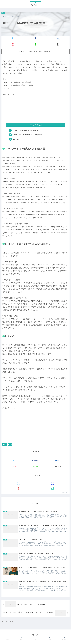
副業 (10, 444)
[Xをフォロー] (18, 484)
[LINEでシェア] (35, 45)
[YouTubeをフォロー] (18, 489)
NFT (5, 444)
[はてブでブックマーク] (58, 39)
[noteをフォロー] (52, 489)
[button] (58, 45)
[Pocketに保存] (13, 45)
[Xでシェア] (13, 39)
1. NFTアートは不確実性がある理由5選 (26, 130)
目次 (34, 125)
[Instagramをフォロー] (52, 484)
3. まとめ (16, 139)
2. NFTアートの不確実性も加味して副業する (27, 135)
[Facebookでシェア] (35, 39)
